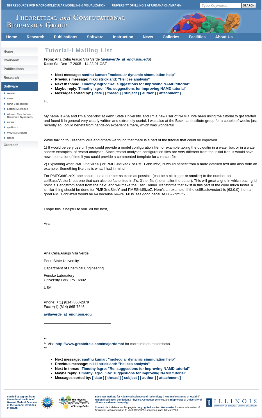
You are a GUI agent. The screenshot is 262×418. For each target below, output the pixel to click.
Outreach (11, 145)
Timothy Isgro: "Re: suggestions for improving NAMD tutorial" (136, 84)
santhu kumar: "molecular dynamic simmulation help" (129, 75)
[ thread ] (113, 93)
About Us (224, 37)
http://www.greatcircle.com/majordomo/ (90, 344)
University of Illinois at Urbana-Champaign (146, 5)
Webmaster (167, 407)
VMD (10, 98)
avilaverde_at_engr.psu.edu (68, 314)
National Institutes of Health (181, 396)
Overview (11, 60)
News (148, 37)
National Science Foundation (112, 399)
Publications (65, 37)
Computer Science (153, 399)
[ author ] (148, 93)
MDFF (10, 122)
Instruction (123, 37)
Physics (136, 399)
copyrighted (144, 407)
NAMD (11, 93)
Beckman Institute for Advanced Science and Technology (128, 396)
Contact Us (101, 407)
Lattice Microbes (17, 108)
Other (10, 137)
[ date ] (98, 93)
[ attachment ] (169, 93)
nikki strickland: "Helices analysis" (119, 79)
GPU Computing (17, 103)
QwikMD (12, 127)
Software (95, 37)
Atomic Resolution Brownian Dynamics (20, 116)
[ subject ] (130, 93)
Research (35, 37)
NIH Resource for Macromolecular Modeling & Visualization (56, 5)
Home (11, 37)
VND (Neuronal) (17, 132)
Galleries (171, 37)
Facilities (197, 37)
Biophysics (176, 399)
